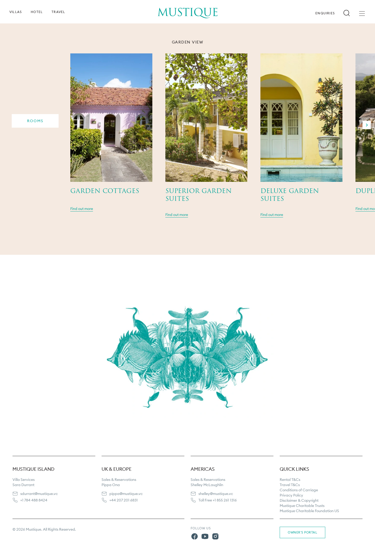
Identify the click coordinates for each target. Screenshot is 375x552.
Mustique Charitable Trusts (302, 505)
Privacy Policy (291, 495)
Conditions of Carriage (299, 490)
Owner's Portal (302, 532)
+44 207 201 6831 (123, 500)
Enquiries (325, 13)
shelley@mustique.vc (215, 493)
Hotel (37, 12)
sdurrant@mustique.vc (39, 493)
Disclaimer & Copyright (299, 500)
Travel (58, 12)
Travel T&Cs (290, 484)
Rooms (35, 121)
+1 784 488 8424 (33, 500)
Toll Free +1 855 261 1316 (217, 500)
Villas (15, 12)
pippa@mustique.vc (126, 493)
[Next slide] (366, 125)
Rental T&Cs (290, 479)
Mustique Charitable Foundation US (309, 510)
